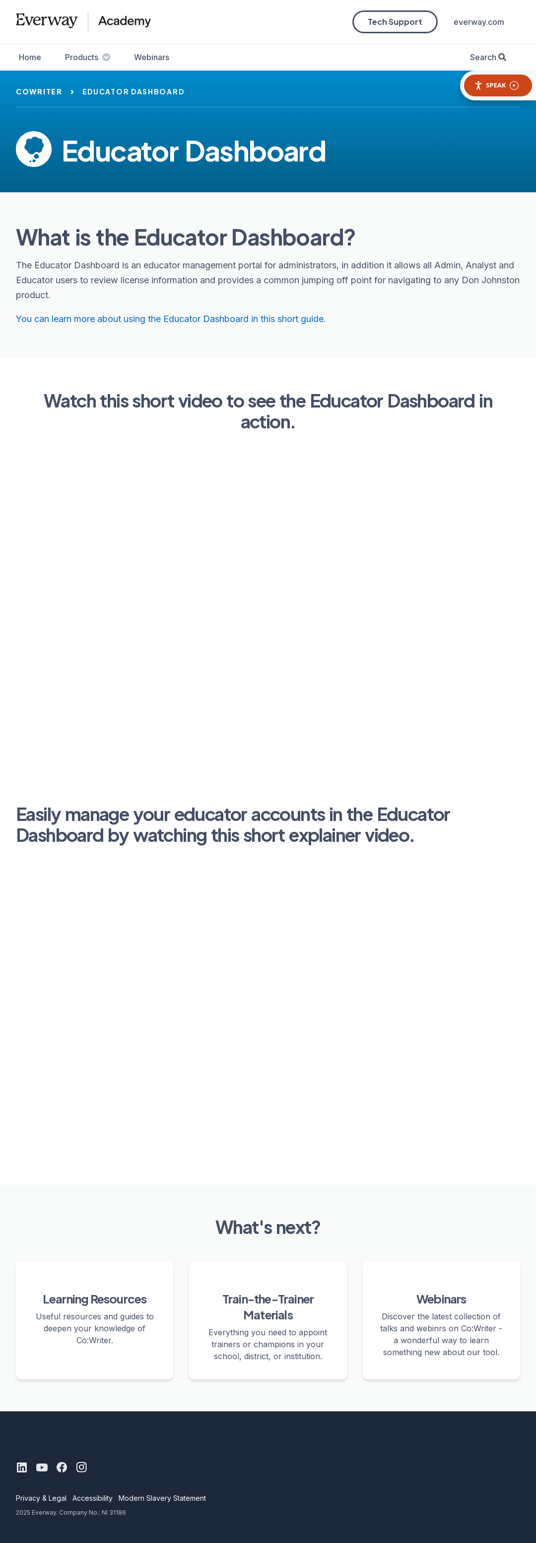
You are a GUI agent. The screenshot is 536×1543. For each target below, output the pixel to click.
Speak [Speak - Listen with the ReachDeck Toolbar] (496, 85)
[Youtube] (42, 1467)
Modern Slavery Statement (162, 1498)
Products (87, 57)
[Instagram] (81, 1467)
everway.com (479, 22)
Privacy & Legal (41, 1498)
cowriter (39, 91)
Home (30, 57)
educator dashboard (133, 91)
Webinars (151, 57)
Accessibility (92, 1498)
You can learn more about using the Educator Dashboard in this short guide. (171, 319)
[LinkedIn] (22, 1467)
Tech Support (395, 21)
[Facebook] (61, 1467)
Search (483, 57)
